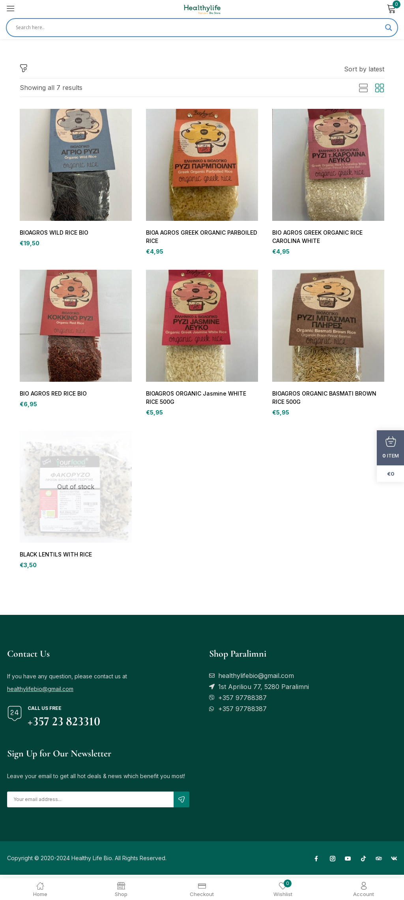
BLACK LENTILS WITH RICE (55, 557)
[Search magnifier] (388, 27)
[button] (364, 69)
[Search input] (198, 27)
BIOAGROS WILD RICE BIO (53, 233)
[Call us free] (14, 717)
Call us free (45, 712)
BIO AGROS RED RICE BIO (53, 395)
